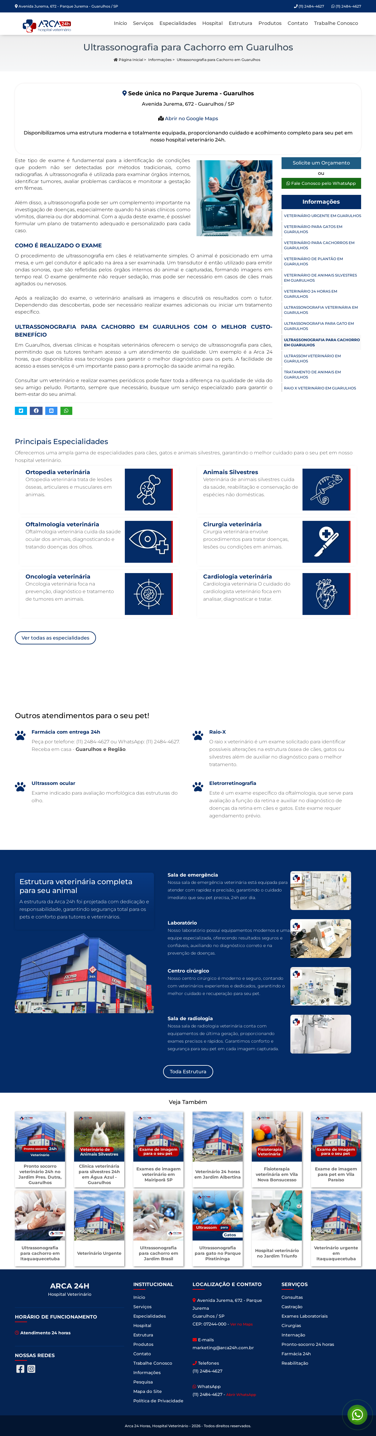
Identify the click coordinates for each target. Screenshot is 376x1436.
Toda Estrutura (188, 1071)
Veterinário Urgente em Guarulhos (322, 215)
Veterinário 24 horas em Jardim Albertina (217, 1174)
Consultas (292, 1297)
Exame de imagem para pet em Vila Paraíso (336, 1174)
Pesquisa (143, 1382)
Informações (160, 59)
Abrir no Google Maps (191, 118)
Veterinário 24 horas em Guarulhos (310, 294)
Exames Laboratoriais (305, 1316)
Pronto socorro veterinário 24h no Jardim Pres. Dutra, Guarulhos (40, 1174)
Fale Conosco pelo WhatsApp (321, 183)
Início (120, 23)
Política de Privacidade (158, 1401)
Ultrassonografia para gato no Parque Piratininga (218, 1253)
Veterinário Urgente (99, 1253)
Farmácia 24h (296, 1353)
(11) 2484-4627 (346, 6)
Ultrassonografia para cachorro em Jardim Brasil (158, 1253)
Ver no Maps (241, 1324)
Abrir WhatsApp (241, 1394)
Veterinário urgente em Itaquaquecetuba (336, 1253)
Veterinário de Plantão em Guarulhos (313, 261)
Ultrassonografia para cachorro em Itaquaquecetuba (40, 1253)
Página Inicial (128, 59)
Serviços (143, 23)
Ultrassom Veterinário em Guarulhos (312, 358)
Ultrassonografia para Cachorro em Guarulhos (322, 342)
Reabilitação (295, 1363)
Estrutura (240, 23)
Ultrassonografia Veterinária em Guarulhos (321, 310)
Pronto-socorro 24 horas (308, 1344)
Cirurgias (291, 1325)
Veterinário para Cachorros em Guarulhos (319, 245)
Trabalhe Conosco (336, 23)
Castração (292, 1306)
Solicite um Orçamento (321, 163)
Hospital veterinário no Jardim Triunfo (277, 1253)
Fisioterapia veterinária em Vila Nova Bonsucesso (277, 1174)
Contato (298, 23)
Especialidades (177, 23)
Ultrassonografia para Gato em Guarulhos (319, 326)
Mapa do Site (147, 1391)
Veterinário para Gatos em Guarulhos (313, 229)
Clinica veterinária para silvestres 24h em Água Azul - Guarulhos (99, 1174)
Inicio (139, 1297)
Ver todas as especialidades (55, 638)
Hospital (212, 23)
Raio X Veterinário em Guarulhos (320, 388)
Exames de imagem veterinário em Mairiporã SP (158, 1174)
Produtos (270, 23)
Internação (293, 1335)
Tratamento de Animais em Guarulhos (312, 374)
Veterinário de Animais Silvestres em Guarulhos (320, 278)
